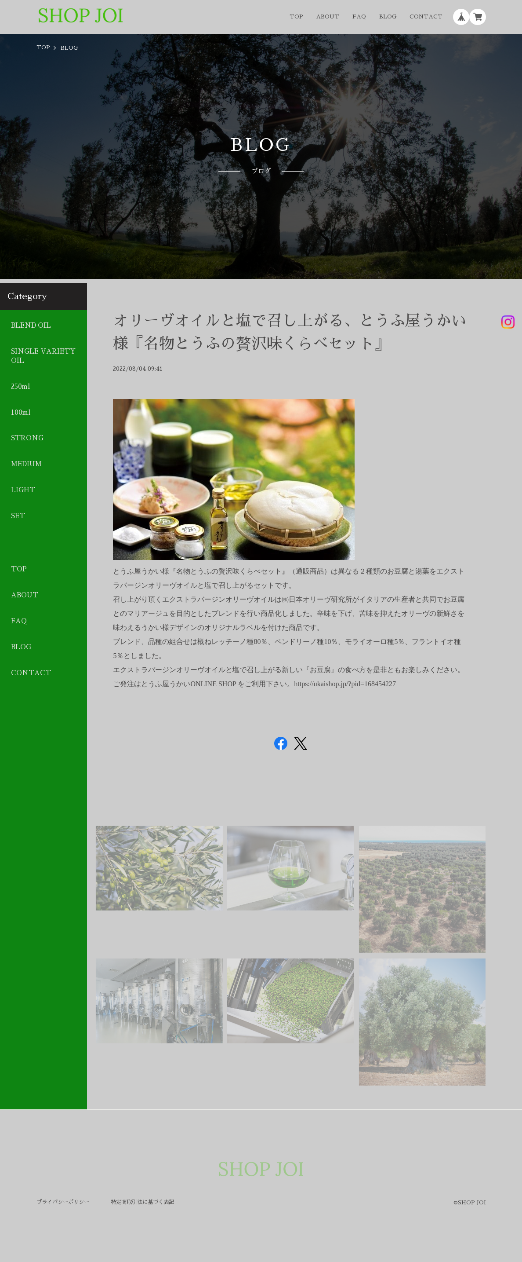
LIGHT (23, 490)
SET (18, 516)
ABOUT (327, 16)
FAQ (359, 16)
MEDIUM (26, 464)
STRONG (27, 438)
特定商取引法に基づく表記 (142, 1202)
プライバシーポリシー (62, 1202)
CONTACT (426, 16)
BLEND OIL (31, 325)
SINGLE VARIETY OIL (43, 356)
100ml (20, 412)
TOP (296, 16)
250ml (20, 386)
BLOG (387, 16)
